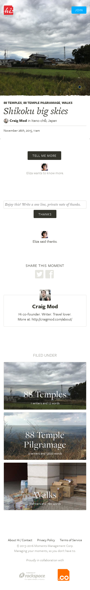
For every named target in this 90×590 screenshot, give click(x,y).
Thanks (45, 214)
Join (79, 10)
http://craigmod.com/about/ (52, 319)
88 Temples (13, 102)
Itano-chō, (44, 120)
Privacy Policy (46, 540)
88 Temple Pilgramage (41, 102)
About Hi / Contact (20, 540)
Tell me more (44, 155)
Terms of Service (71, 540)
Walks (67, 102)
